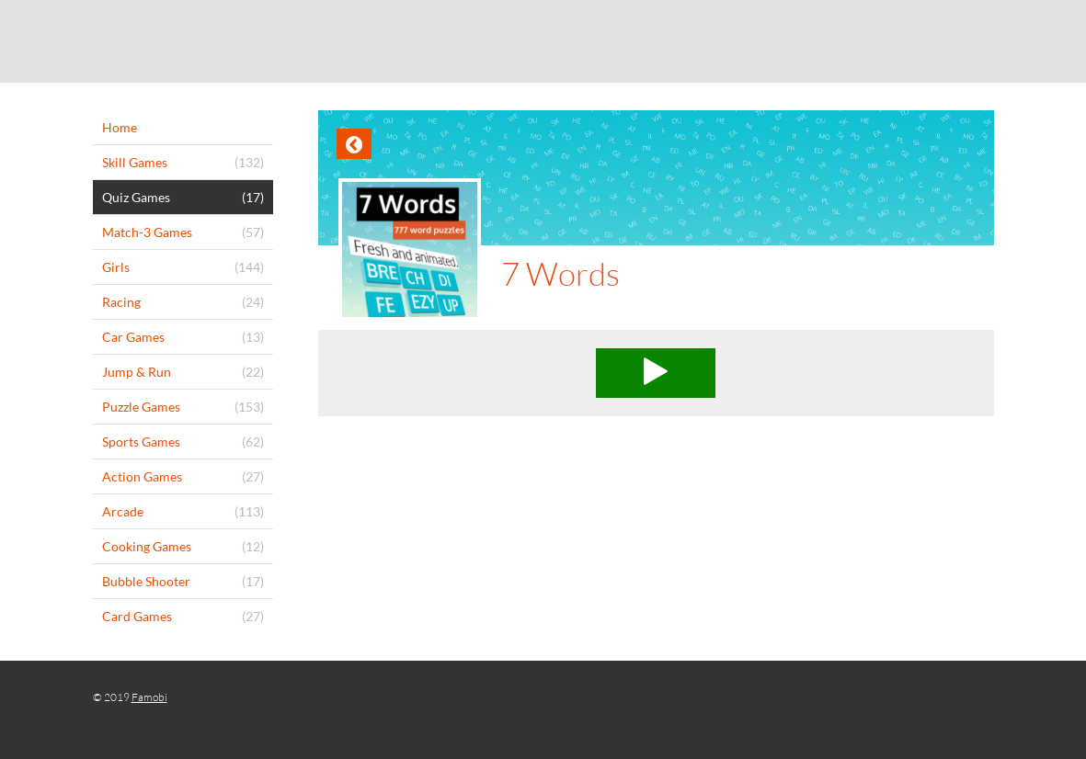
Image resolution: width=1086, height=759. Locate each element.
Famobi (149, 697)
